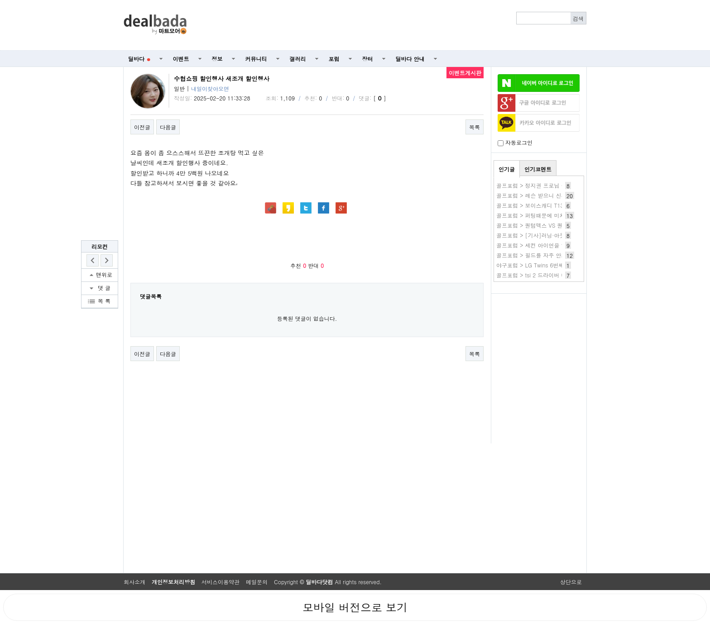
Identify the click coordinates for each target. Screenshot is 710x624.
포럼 (334, 58)
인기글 (507, 169)
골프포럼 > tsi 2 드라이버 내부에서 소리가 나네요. (558, 275)
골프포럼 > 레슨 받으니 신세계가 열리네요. (549, 195)
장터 (367, 58)
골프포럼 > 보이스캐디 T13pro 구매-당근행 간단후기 (562, 205)
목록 (474, 127)
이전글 (142, 127)
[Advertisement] (391, 25)
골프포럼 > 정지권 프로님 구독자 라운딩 (546, 185)
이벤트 (181, 58)
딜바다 (139, 58)
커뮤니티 (256, 58)
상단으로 (571, 582)
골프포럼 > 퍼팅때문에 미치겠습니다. (542, 215)
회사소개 (134, 582)
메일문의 (257, 582)
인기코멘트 (538, 169)
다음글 (168, 127)
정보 (217, 58)
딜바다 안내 (410, 58)
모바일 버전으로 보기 (355, 607)
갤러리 (298, 58)
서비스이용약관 (220, 582)
